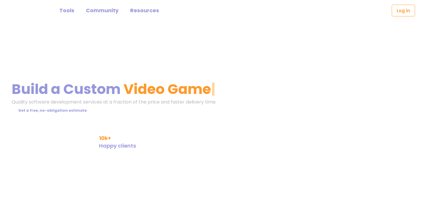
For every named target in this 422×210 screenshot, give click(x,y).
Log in (403, 11)
